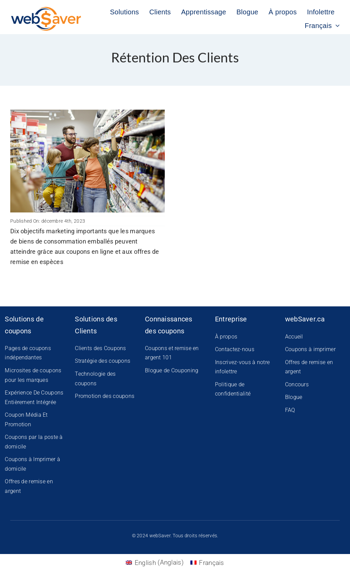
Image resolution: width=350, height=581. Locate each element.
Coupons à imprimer (310, 349)
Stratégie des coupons (102, 361)
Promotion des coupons (104, 396)
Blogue (293, 397)
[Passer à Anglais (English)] (154, 562)
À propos (226, 336)
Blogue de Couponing (171, 370)
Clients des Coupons (100, 348)
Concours (297, 384)
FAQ (290, 410)
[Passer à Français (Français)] (207, 562)
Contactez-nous (234, 349)
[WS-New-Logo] (46, 10)
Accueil (294, 336)
